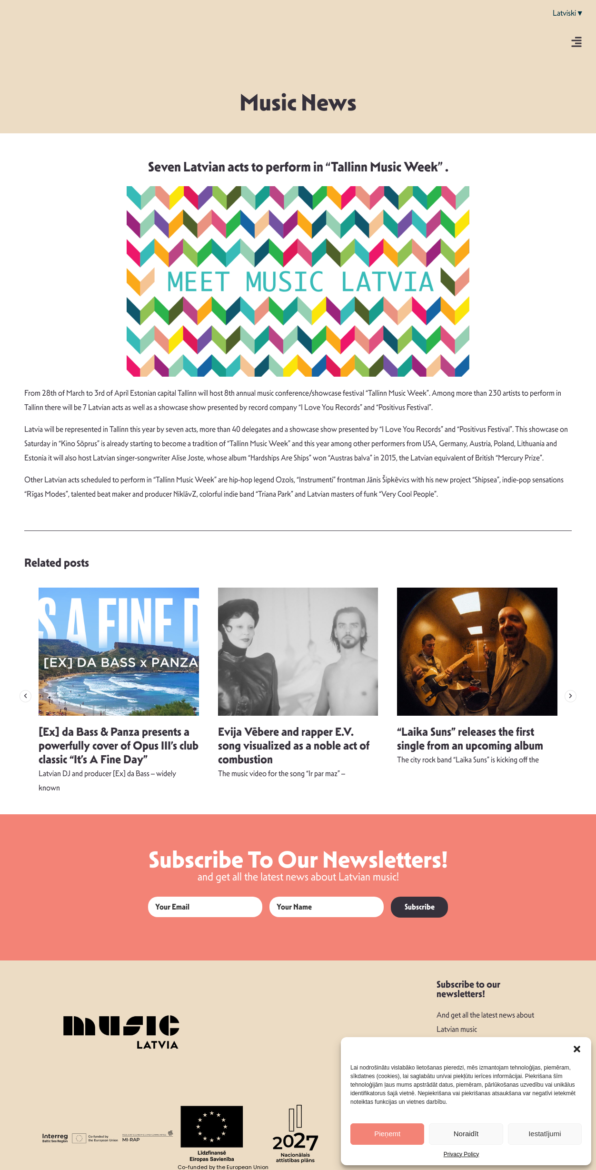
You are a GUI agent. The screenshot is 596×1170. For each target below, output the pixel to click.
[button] (577, 1049)
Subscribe (420, 907)
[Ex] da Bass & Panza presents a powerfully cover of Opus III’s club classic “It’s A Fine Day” (119, 746)
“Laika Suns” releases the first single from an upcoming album (470, 739)
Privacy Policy (461, 1154)
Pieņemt (387, 1134)
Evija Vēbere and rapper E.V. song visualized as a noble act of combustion (293, 746)
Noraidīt (466, 1134)
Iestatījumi (544, 1134)
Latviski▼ (568, 13)
